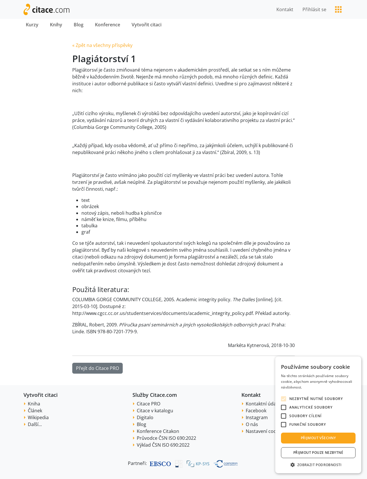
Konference (107, 24)
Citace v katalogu (155, 410)
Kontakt (284, 9)
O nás (252, 424)
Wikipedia (38, 417)
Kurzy (32, 24)
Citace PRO (148, 404)
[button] (318, 465)
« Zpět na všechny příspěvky (102, 45)
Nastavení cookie (264, 431)
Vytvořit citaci (146, 24)
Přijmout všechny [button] (318, 437)
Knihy (56, 24)
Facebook (256, 410)
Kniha (34, 404)
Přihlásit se (314, 9)
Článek (35, 410)
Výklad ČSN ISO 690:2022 (163, 445)
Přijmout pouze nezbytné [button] (318, 452)
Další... (35, 424)
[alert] (318, 414)
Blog (78, 24)
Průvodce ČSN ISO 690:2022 (166, 438)
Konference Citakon (158, 431)
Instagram (257, 417)
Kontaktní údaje (263, 404)
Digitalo (145, 417)
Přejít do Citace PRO (97, 368)
